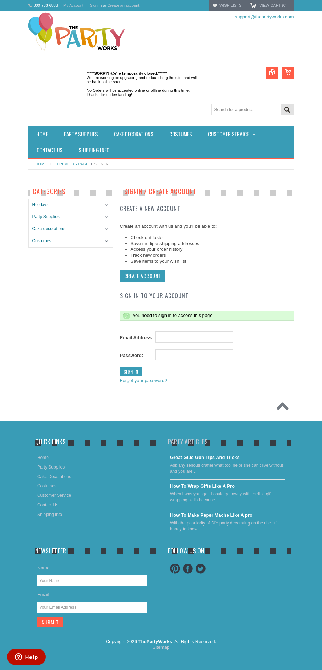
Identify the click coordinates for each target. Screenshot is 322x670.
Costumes (41, 240)
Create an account (123, 5)
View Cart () (272, 5)
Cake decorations (48, 228)
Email (43, 594)
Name (43, 567)
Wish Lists (230, 5)
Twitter (201, 569)
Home (41, 164)
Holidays (40, 204)
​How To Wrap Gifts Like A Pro (202, 486)
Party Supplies (46, 216)
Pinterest (175, 569)
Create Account (142, 275)
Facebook (188, 569)
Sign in (96, 5)
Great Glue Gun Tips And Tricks (205, 457)
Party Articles (188, 441)
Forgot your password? (143, 380)
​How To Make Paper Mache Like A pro (211, 515)
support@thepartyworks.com (264, 16)
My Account (73, 5)
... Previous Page (71, 164)
